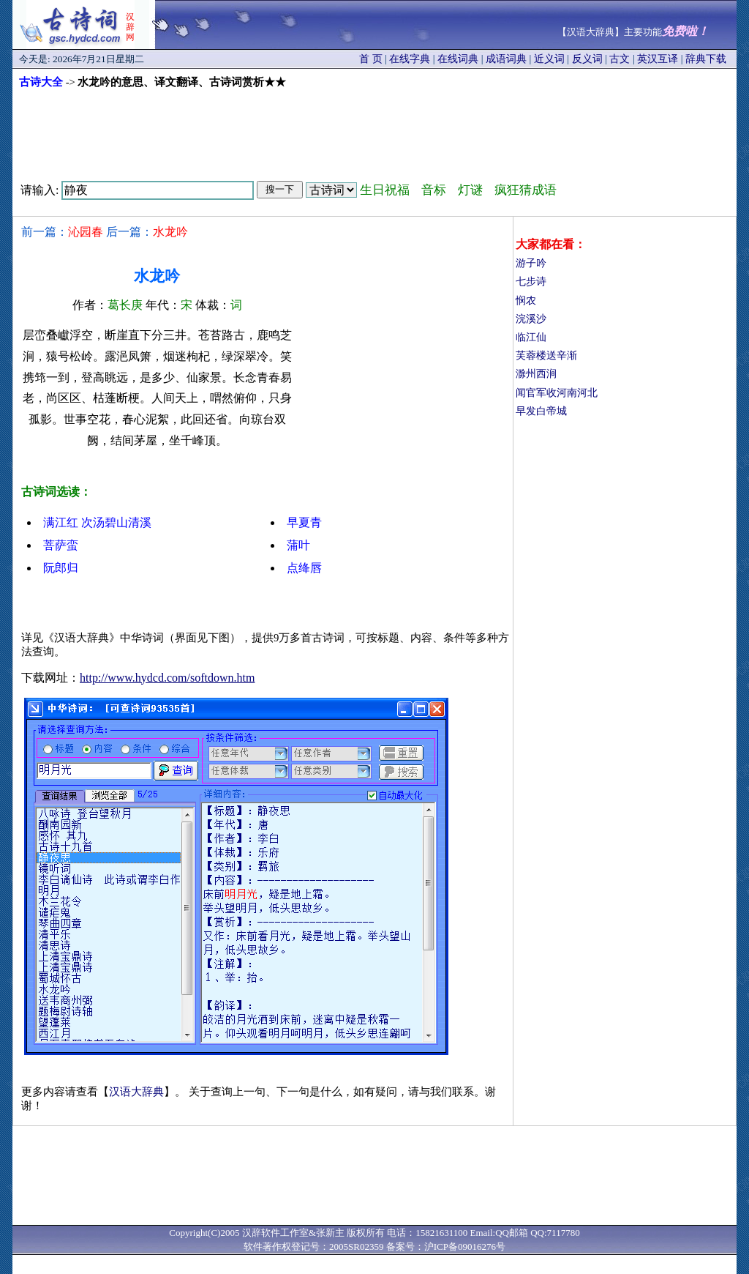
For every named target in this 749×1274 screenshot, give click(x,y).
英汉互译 (657, 58)
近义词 (549, 58)
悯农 (526, 300)
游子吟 (531, 263)
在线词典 (457, 58)
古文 (619, 58)
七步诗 (531, 281)
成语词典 (506, 58)
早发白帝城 (541, 411)
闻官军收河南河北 (557, 392)
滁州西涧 (536, 373)
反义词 (587, 58)
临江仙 (531, 337)
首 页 (371, 58)
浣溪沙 (531, 318)
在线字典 (409, 58)
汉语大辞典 (136, 1092)
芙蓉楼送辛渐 (546, 355)
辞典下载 (705, 58)
